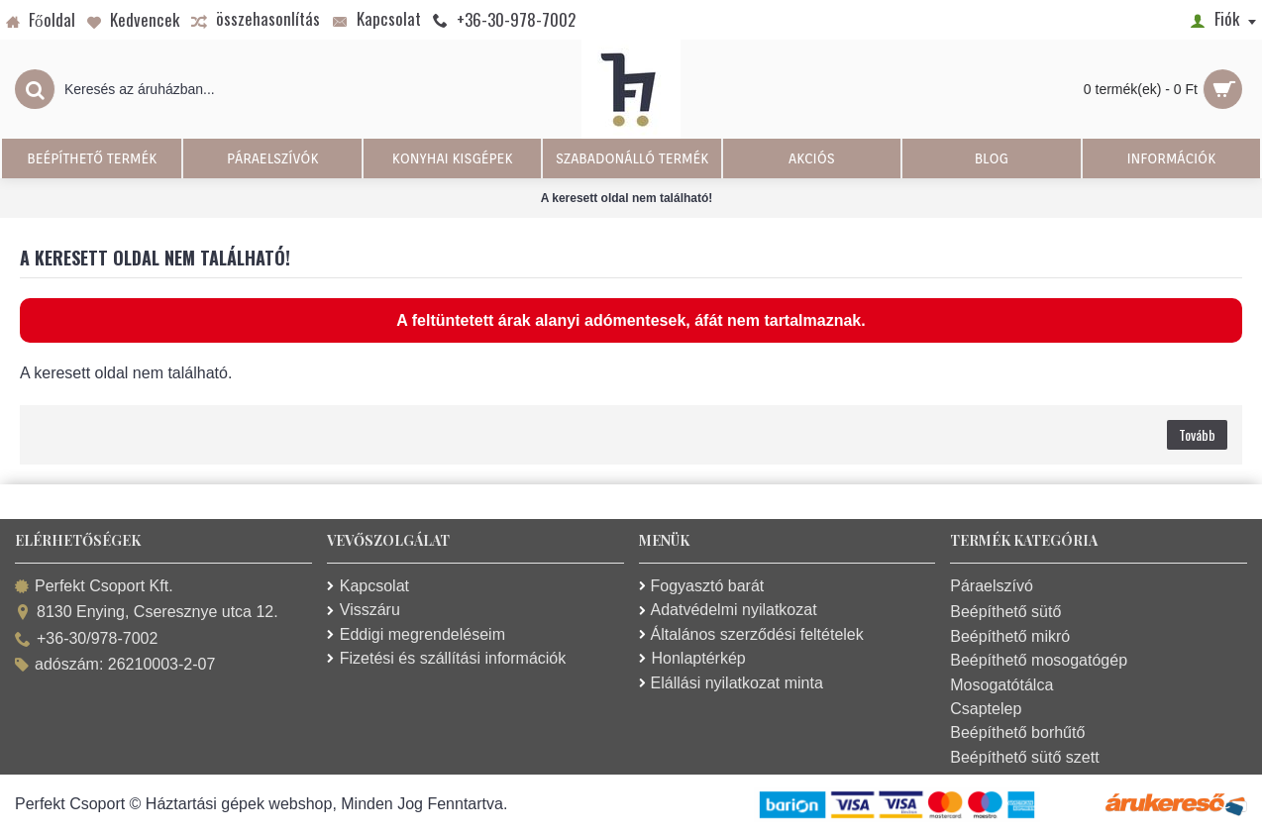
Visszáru (363, 609)
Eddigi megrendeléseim (416, 634)
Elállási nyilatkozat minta (731, 683)
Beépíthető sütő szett (1024, 757)
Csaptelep (985, 708)
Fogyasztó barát (702, 585)
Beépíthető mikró (1010, 636)
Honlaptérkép (692, 658)
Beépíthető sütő (1005, 611)
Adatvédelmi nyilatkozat (728, 609)
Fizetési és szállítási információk (447, 658)
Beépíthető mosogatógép (1038, 660)
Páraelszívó (991, 585)
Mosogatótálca (1001, 685)
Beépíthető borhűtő (1017, 732)
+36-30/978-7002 (86, 639)
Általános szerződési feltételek (751, 634)
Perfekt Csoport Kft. (94, 586)
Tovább (1197, 434)
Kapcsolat (368, 585)
